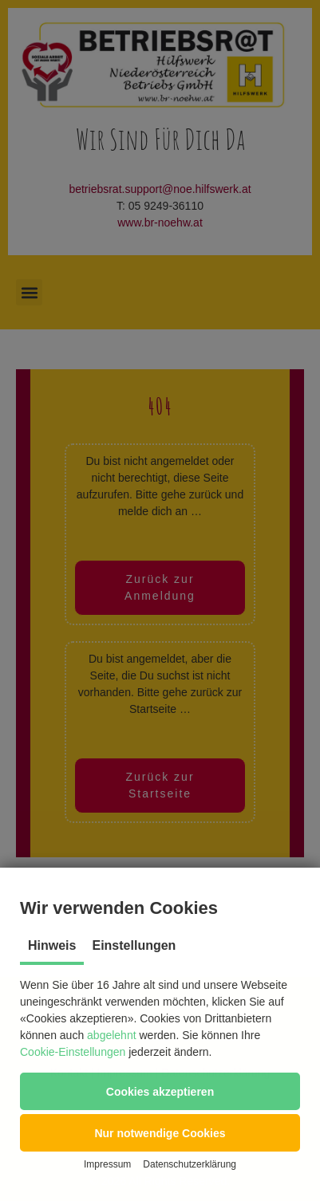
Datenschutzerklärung (189, 1164)
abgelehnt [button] (111, 1035)
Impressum (107, 1164)
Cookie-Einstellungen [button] (72, 1051)
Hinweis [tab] (52, 945)
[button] (160, 1091)
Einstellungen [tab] (134, 945)
